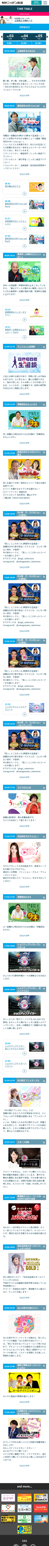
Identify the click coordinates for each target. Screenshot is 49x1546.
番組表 (36, 3)
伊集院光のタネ (24, 897)
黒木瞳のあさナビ (13, 186)
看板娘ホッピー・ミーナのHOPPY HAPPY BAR (29, 1197)
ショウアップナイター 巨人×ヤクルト (29, 989)
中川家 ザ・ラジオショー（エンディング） (29, 723)
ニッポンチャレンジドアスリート (16, 708)
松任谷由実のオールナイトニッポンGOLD (29, 1247)
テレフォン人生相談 (26, 346)
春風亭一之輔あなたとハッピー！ (29, 255)
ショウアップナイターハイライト (15, 1065)
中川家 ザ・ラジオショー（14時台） (29, 577)
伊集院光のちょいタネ (27, 404)
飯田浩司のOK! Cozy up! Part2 (16, 205)
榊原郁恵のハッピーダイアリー (16, 313)
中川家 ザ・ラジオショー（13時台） (29, 513)
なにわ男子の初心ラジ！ (28, 1307)
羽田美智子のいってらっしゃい (15, 222)
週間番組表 (24, 27)
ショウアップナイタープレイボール (29, 945)
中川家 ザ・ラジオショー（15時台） (29, 641)
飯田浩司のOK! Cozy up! (28, 105)
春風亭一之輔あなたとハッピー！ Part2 (16, 331)
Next (47, 36)
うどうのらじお (24, 787)
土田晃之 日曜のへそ (24, 20)
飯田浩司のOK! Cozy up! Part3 (16, 240)
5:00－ (10, 43)
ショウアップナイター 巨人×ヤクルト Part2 (15, 1047)
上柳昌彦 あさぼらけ (26, 51)
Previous (1, 36)
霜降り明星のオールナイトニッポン (29, 1366)
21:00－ (39, 43)
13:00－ (24, 43)
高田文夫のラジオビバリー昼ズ (29, 453)
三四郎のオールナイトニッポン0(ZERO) (29, 1412)
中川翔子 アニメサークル (28, 1080)
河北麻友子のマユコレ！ (28, 836)
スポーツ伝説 (23, 1142)
